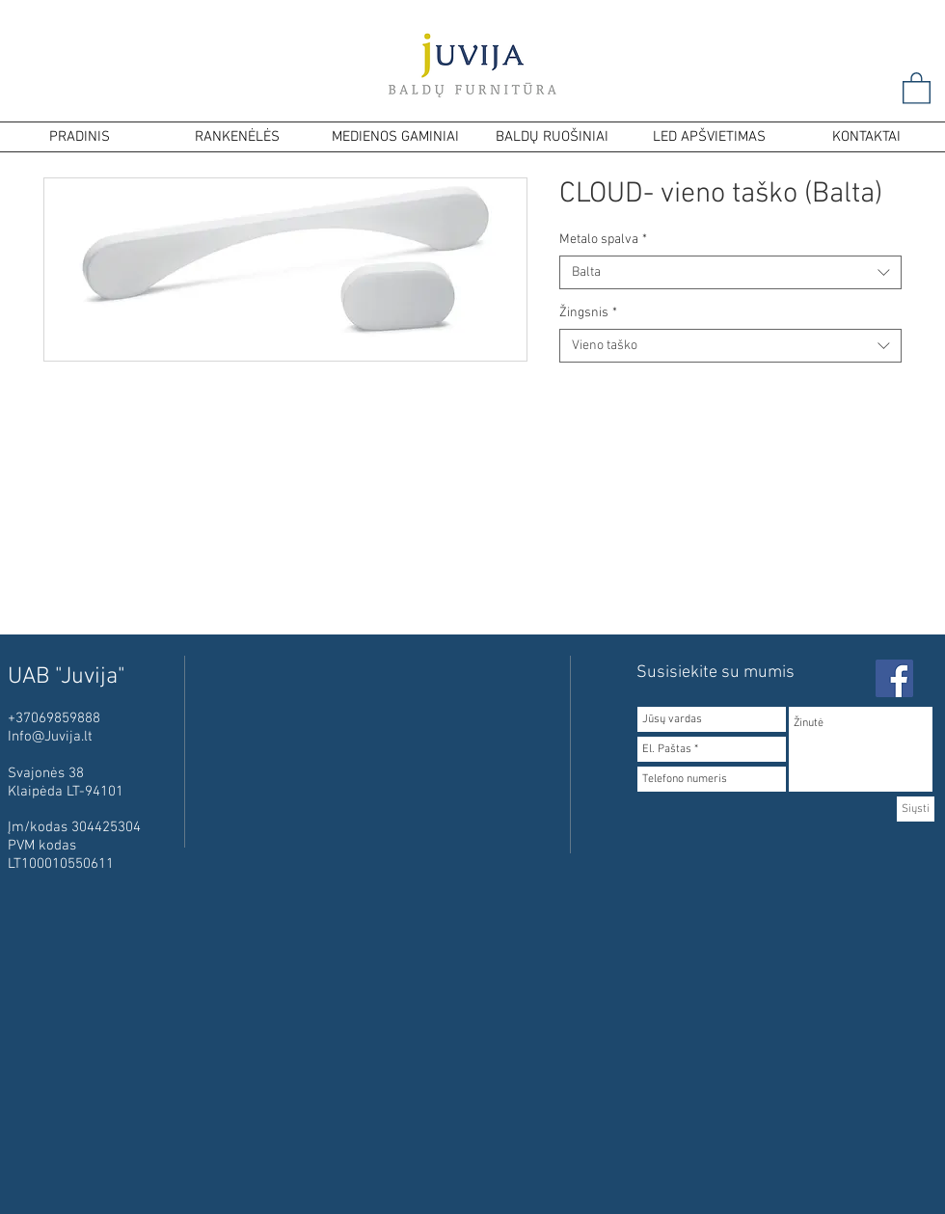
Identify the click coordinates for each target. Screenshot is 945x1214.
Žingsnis (588, 313)
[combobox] (730, 272)
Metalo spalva (603, 239)
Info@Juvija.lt (50, 736)
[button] (917, 87)
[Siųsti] (915, 809)
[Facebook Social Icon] (894, 678)
